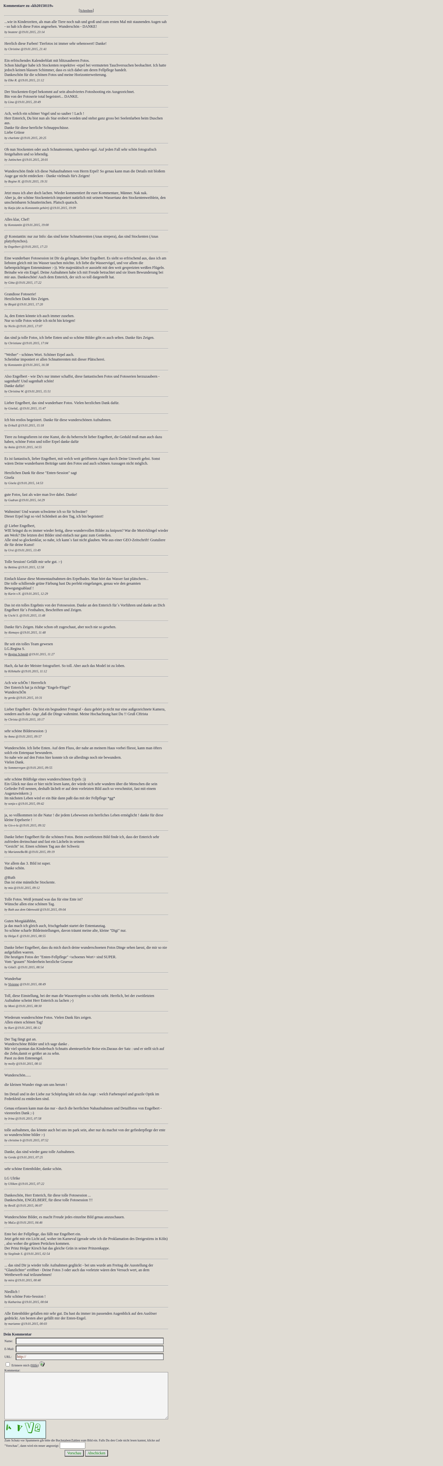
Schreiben (86, 10)
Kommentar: (12, 1370)
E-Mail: (9, 1349)
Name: (8, 1341)
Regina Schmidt (18, 654)
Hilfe (34, 1365)
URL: (8, 1357)
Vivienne (13, 984)
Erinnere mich (21, 1365)
